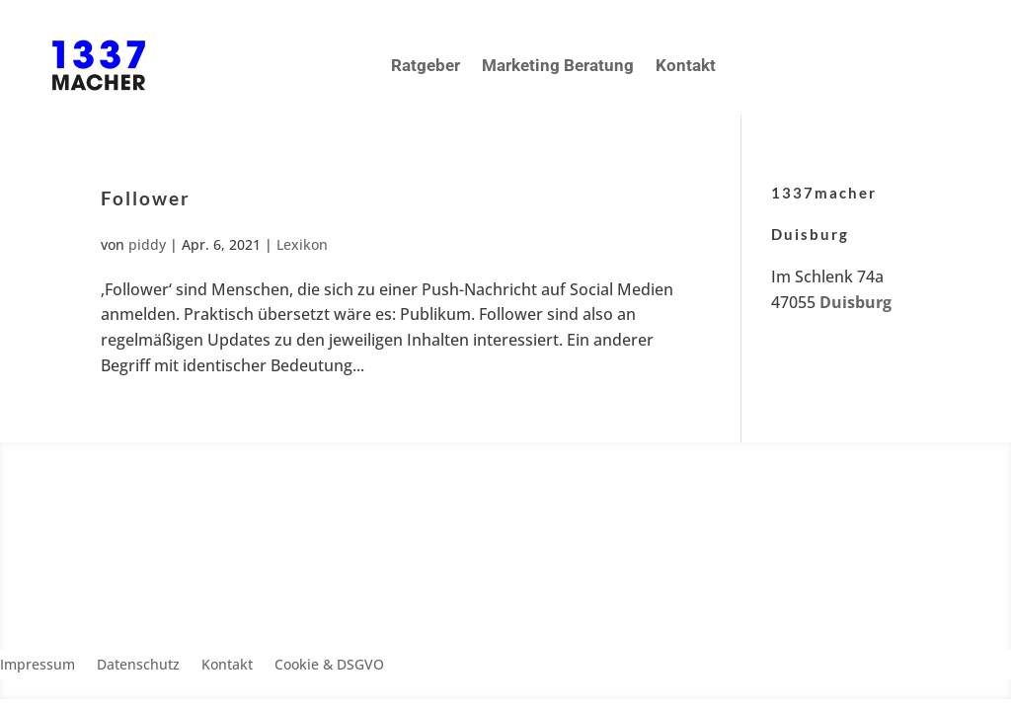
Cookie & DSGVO (329, 665)
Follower (146, 198)
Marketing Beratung (558, 65)
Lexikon (302, 244)
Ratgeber (425, 65)
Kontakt (686, 65)
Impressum (37, 665)
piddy (147, 244)
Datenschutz (138, 665)
